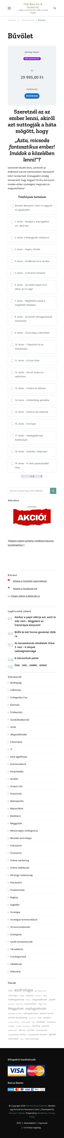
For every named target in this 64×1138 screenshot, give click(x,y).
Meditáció (15, 815)
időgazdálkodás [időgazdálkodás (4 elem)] (39, 999)
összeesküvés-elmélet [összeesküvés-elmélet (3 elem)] (17, 1034)
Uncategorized (18, 956)
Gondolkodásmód (19, 719)
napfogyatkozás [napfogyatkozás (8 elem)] (35, 1008)
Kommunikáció (18, 764)
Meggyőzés (16, 823)
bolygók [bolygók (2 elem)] (21, 996)
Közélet (14, 778)
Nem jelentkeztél (32, 59)
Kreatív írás (16, 786)
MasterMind (16, 808)
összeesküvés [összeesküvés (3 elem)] (41, 1030)
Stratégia (15, 912)
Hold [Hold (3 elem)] (45, 995)
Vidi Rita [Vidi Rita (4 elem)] (36, 1026)
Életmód (14, 704)
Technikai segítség (32, 1127)
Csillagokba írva (18, 697)
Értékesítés (16, 712)
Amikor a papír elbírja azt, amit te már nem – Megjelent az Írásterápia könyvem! (35, 621)
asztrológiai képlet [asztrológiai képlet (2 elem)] (40, 991)
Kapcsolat (42, 1123)
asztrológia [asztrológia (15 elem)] (23, 990)
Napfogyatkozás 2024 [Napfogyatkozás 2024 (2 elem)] (15, 1013)
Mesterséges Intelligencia (24, 830)
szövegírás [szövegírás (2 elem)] (11, 1026)
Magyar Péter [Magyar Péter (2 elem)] (42, 1004)
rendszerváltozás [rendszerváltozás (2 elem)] (13, 1022)
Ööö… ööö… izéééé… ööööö (31, 665)
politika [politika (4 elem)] (47, 1017)
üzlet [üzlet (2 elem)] (22, 1039)
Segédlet (15, 904)
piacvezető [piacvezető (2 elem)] (32, 1018)
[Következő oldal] (41, 476)
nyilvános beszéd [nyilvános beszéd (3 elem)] (46, 1013)
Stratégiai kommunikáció (23, 919)
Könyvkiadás (16, 771)
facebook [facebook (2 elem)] (38, 996)
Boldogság (16, 682)
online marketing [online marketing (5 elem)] (17, 1017)
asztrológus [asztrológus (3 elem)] (13, 995)
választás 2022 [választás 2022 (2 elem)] (12, 1030)
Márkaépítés (17, 801)
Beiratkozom (32, 96)
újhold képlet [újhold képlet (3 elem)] (13, 1039)
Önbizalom (16, 845)
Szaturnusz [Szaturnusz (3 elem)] (51, 1022)
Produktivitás (17, 889)
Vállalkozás (16, 964)
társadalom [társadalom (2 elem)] (26, 1026)
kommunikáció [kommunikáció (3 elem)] (30, 1004)
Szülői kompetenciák (21, 941)
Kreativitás (16, 793)
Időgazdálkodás (18, 734)
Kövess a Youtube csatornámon (30, 581)
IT (11, 749)
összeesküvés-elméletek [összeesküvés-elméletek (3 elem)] (37, 1034)
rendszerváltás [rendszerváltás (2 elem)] (25, 1022)
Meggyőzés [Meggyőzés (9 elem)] (16, 1008)
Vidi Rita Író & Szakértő (33, 5)
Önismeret (16, 852)
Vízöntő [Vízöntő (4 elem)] (30, 1030)
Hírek (13, 727)
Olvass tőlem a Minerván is (25, 596)
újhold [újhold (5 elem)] (52, 1034)
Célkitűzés (15, 689)
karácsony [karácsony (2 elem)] (11, 1004)
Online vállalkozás (19, 867)
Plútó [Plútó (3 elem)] (40, 1018)
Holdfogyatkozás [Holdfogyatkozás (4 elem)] (16, 999)
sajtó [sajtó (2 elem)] (33, 1022)
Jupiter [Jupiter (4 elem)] (52, 999)
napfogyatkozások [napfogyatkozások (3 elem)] (30, 1013)
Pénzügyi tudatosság (21, 875)
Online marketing (19, 860)
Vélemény (15, 971)
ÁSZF (19, 1123)
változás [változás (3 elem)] (22, 1030)
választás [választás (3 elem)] (45, 1026)
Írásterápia (16, 741)
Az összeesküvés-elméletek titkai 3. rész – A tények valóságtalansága (35, 647)
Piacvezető (16, 882)
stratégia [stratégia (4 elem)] (40, 1021)
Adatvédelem (30, 1123)
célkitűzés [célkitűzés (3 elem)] (30, 995)
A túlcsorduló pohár (27, 658)
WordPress (42, 1113)
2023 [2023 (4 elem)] (10, 990)
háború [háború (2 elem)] (28, 1000)
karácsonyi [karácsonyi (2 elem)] (19, 1004)
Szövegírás (16, 934)
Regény (14, 897)
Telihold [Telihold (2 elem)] (19, 1026)
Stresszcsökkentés (20, 927)
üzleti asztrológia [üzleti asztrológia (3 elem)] (32, 1039)
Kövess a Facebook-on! (25, 588)
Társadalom (16, 949)
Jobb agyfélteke (18, 756)
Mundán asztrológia (21, 838)
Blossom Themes (17, 1113)
